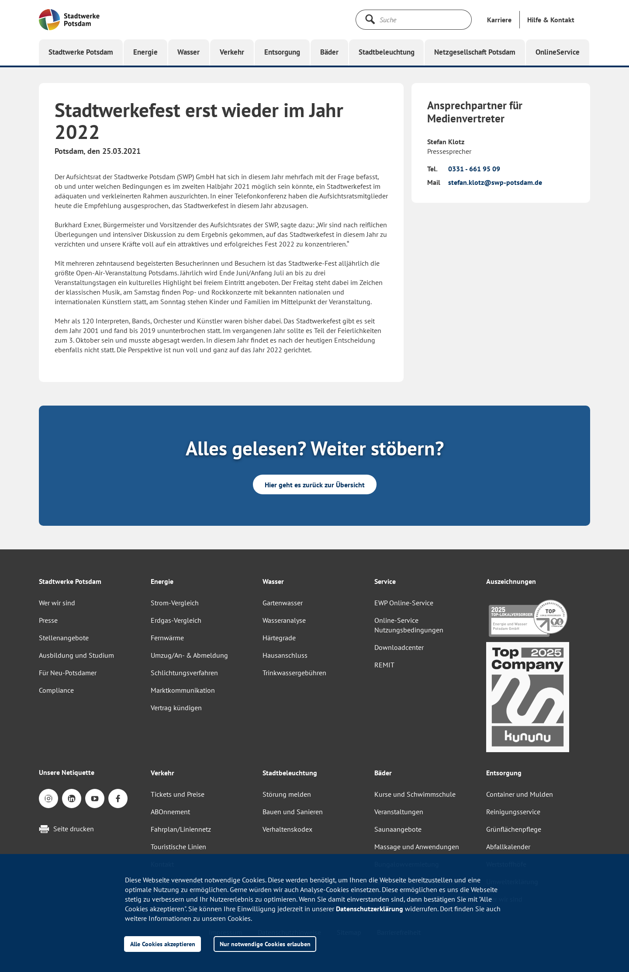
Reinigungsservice (513, 811)
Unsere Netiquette (66, 772)
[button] (550, 19)
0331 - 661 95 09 (474, 168)
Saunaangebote (398, 829)
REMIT (384, 664)
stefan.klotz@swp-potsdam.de (495, 182)
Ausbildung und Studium (76, 655)
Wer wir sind (57, 602)
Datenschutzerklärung (369, 908)
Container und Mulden (519, 794)
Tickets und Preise (177, 794)
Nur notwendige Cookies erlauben (265, 944)
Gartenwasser (283, 602)
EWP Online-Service (403, 602)
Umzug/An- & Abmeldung (189, 655)
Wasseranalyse (284, 620)
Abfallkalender (508, 846)
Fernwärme (167, 637)
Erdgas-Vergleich (176, 620)
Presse (48, 620)
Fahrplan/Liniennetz (181, 829)
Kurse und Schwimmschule (415, 794)
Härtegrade (279, 637)
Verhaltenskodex (287, 829)
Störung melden (287, 794)
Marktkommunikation (183, 690)
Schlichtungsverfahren (184, 672)
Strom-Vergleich (175, 602)
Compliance (56, 690)
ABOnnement (170, 811)
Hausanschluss (285, 655)
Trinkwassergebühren (294, 672)
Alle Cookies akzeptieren (162, 944)
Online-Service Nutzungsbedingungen (408, 625)
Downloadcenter (399, 647)
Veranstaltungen (398, 811)
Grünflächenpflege (513, 829)
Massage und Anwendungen (416, 846)
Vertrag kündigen (176, 707)
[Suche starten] (370, 19)
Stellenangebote (64, 637)
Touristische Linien (178, 846)
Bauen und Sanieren (293, 811)
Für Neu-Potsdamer (68, 672)
